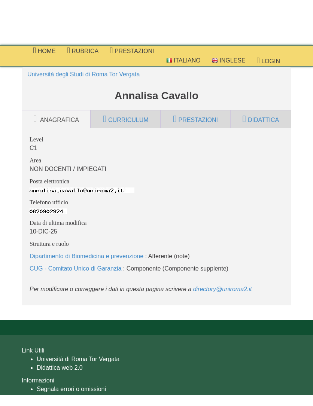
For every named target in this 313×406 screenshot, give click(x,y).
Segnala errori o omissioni (71, 389)
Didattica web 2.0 (60, 367)
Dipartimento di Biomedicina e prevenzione (86, 256)
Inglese (229, 60)
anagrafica (56, 119)
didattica (261, 119)
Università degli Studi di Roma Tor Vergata (83, 74)
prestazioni (132, 50)
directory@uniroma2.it (222, 289)
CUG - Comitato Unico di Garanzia (75, 268)
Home (44, 50)
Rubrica (83, 50)
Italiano (183, 60)
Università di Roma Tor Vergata (78, 359)
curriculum (126, 119)
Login (268, 61)
